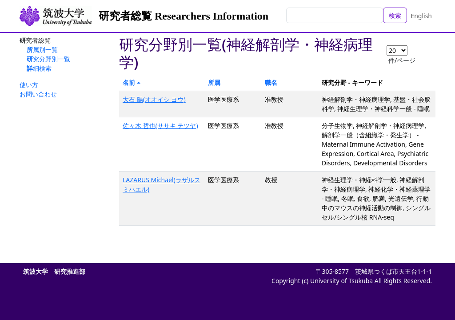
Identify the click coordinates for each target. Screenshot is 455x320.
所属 (214, 82)
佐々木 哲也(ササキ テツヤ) (160, 125)
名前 (129, 82)
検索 (395, 15)
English (421, 16)
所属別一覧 (42, 49)
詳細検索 (39, 68)
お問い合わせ (38, 94)
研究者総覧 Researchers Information (183, 16)
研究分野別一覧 (48, 59)
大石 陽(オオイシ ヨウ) (154, 99)
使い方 (29, 84)
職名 (271, 82)
